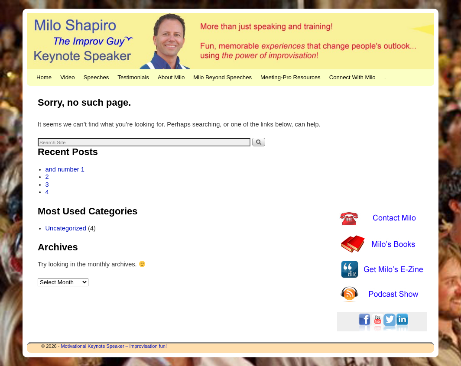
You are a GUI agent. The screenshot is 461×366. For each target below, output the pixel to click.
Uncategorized (65, 228)
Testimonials (133, 77)
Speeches (96, 77)
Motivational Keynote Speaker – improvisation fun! (114, 346)
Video (67, 77)
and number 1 (64, 169)
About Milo (171, 77)
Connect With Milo (352, 77)
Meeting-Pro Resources (290, 77)
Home (44, 77)
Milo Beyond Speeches (222, 77)
